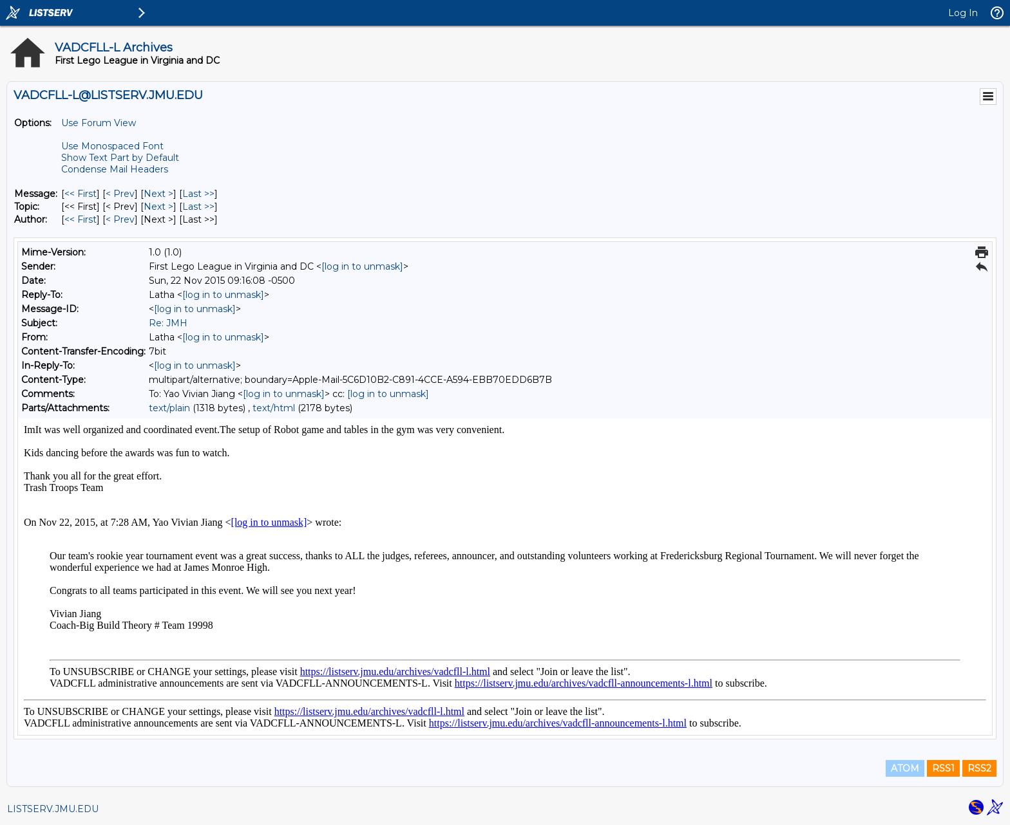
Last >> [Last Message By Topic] (198, 206)
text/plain (169, 408)
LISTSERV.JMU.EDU (53, 809)
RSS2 (979, 768)
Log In (963, 13)
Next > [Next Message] (158, 193)
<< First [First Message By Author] (80, 219)
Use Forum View (98, 123)
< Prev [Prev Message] (120, 193)
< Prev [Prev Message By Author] (120, 219)
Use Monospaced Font (112, 146)
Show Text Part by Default (120, 157)
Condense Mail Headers (114, 169)
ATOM (905, 768)
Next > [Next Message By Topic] (158, 206)
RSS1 (943, 768)
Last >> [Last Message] (198, 193)
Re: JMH (168, 323)
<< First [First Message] (80, 193)
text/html (273, 408)
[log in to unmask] (362, 266)
